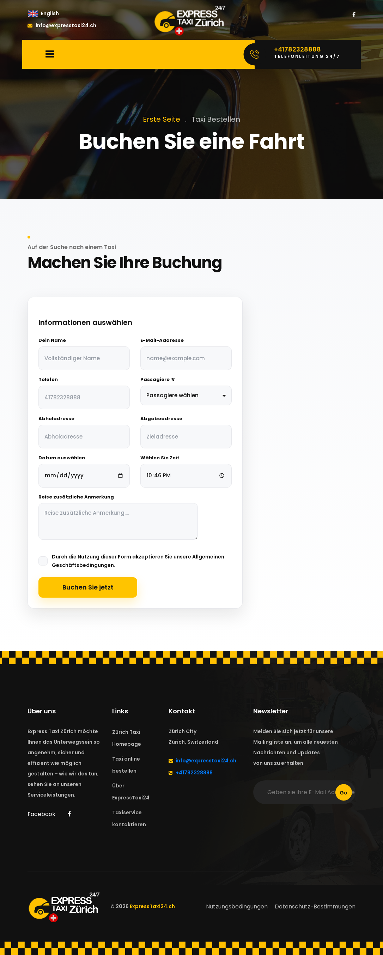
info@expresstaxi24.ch (62, 25)
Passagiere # (157, 379)
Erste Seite (161, 119)
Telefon (48, 379)
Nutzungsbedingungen (237, 906)
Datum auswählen (61, 458)
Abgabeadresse (161, 419)
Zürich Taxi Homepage (126, 738)
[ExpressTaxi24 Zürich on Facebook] (353, 15)
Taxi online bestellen (126, 764)
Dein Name (52, 340)
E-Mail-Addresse (162, 340)
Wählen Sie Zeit (160, 458)
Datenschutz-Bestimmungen (315, 906)
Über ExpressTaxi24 (131, 791)
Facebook (41, 814)
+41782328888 (194, 772)
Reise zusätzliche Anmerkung (76, 497)
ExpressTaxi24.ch (152, 906)
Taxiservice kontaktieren (129, 818)
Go (343, 792)
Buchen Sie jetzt (88, 587)
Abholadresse (56, 419)
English (50, 13)
